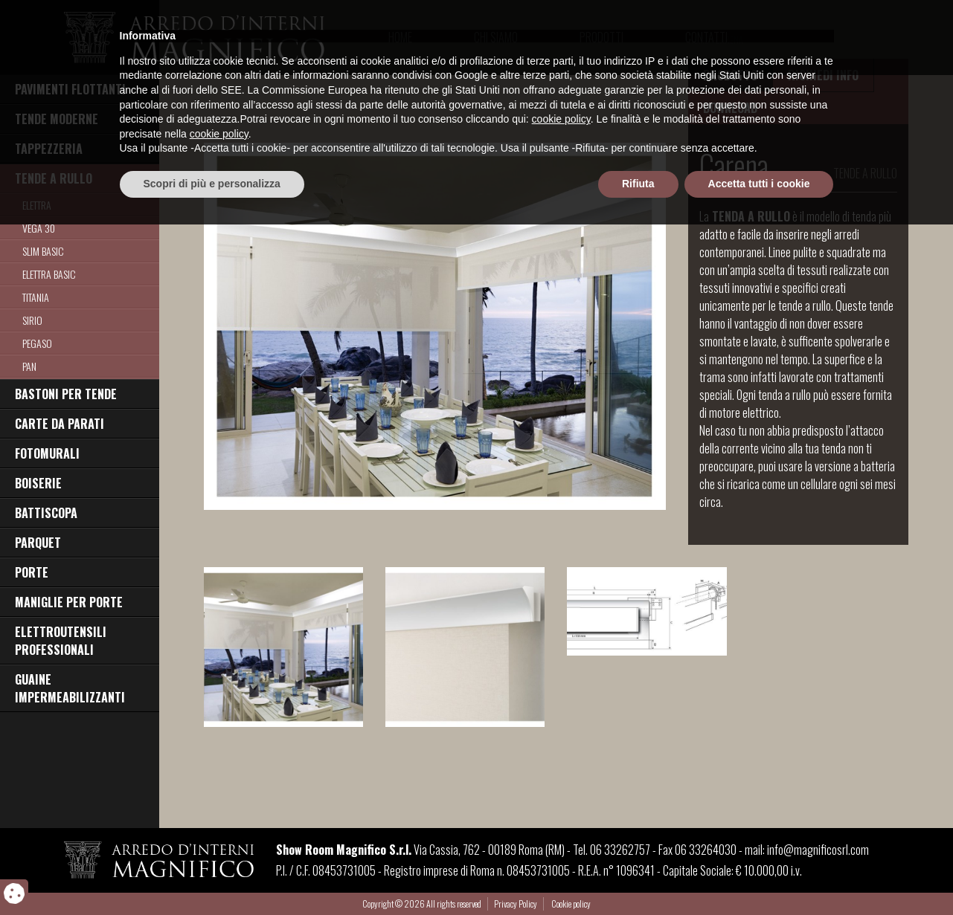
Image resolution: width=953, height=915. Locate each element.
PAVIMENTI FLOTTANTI (70, 89)
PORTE (31, 572)
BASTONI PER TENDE (66, 394)
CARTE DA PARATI (59, 424)
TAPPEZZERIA (49, 149)
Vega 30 (38, 228)
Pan (29, 366)
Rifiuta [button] (638, 874)
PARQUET (38, 543)
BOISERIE (38, 483)
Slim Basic (43, 251)
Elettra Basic (49, 274)
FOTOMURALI (47, 453)
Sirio (32, 320)
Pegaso (37, 343)
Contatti (706, 37)
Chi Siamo (496, 37)
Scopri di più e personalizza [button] (212, 874)
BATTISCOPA (46, 513)
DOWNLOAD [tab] (730, 108)
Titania (35, 297)
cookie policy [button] (561, 810)
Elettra (36, 205)
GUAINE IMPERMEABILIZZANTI (70, 688)
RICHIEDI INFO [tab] (823, 75)
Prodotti (601, 37)
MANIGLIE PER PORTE (69, 602)
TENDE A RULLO (53, 178)
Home (400, 37)
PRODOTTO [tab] (730, 75)
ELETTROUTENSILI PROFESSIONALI (60, 641)
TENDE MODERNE (56, 119)
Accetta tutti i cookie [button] (759, 874)
